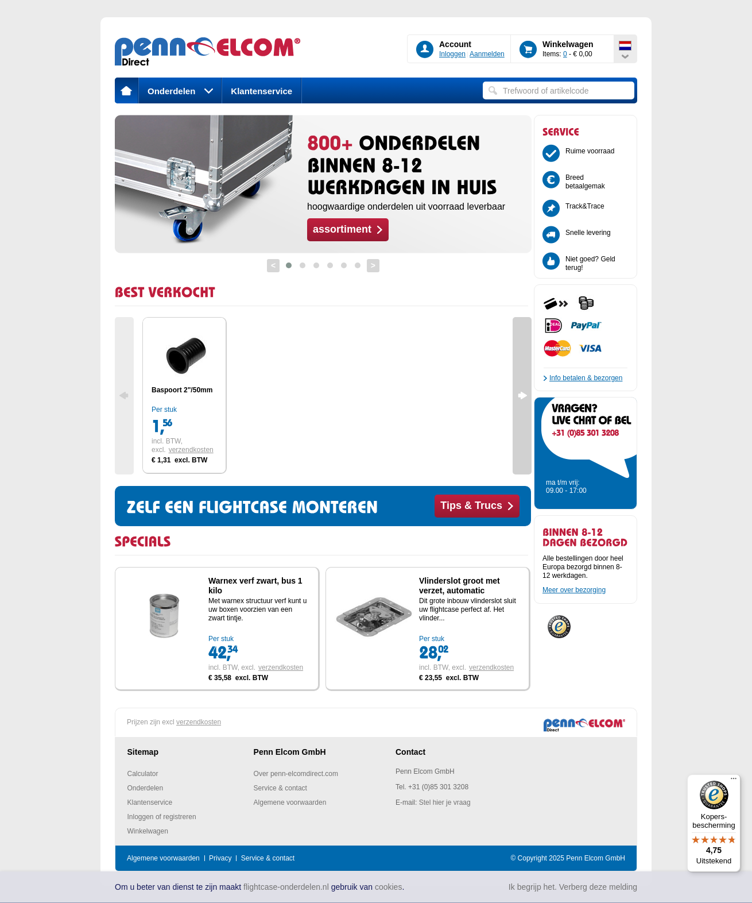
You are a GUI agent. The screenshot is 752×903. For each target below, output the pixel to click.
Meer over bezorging (574, 590)
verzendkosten (191, 450)
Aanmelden (487, 54)
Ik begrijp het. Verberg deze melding (573, 887)
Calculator (142, 774)
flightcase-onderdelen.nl (286, 887)
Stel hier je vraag (445, 802)
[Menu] (734, 781)
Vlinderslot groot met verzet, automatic (459, 585)
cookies (388, 887)
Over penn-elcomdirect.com (296, 774)
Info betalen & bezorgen (585, 378)
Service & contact (280, 788)
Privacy (220, 858)
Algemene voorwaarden (290, 802)
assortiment (342, 229)
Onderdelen (180, 91)
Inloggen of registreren (161, 817)
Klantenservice (261, 91)
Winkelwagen (147, 831)
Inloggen (452, 54)
